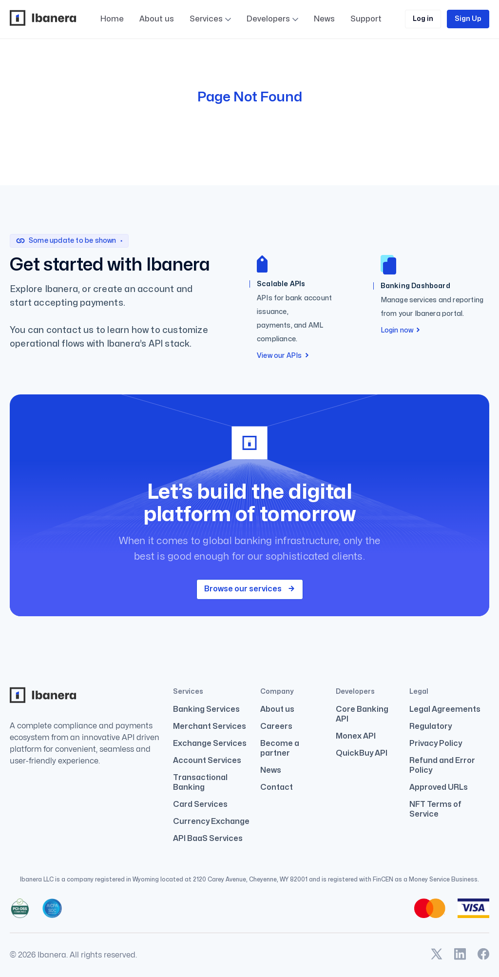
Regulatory (430, 726)
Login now (401, 330)
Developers (272, 39)
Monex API (356, 736)
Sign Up (468, 19)
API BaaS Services (208, 838)
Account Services (207, 760)
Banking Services (206, 709)
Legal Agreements (444, 709)
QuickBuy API (361, 753)
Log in (423, 19)
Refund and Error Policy (442, 765)
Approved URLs (438, 787)
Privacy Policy (435, 743)
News (270, 770)
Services (206, 19)
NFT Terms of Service (435, 809)
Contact (276, 787)
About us (156, 19)
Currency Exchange (211, 821)
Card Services (200, 804)
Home (112, 19)
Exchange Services (210, 743)
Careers (276, 726)
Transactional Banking (200, 782)
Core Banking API (362, 714)
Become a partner (279, 748)
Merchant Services (209, 726)
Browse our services (249, 589)
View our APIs (283, 355)
